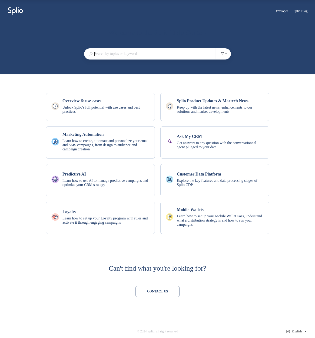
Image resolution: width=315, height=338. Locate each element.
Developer (281, 11)
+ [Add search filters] (224, 54)
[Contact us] (157, 291)
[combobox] (150, 53)
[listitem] (100, 107)
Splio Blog (301, 11)
